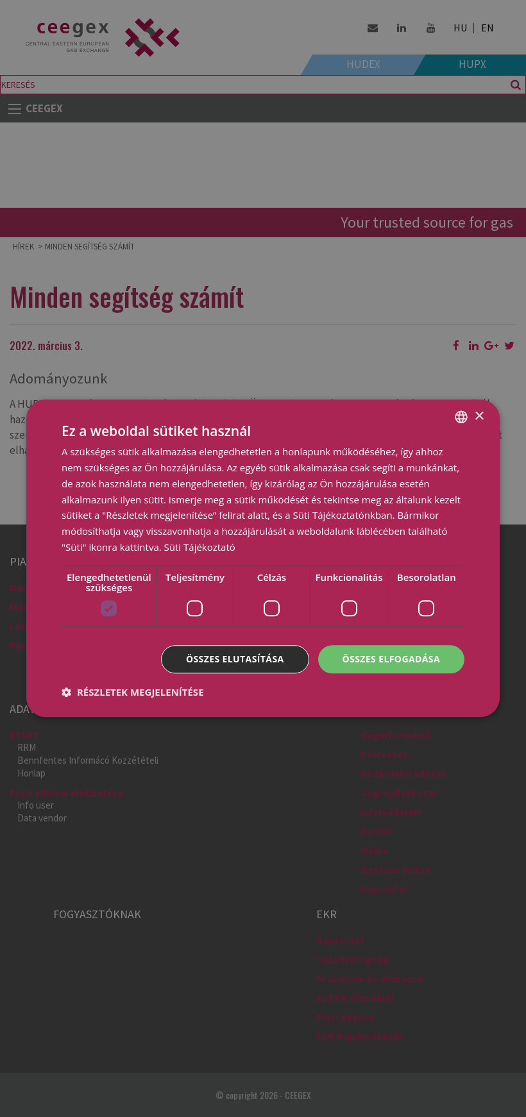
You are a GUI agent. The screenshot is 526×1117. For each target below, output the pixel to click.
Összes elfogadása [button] (391, 659)
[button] (133, 692)
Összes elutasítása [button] (235, 659)
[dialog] (263, 558)
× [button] (479, 416)
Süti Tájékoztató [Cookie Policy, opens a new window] (199, 547)
